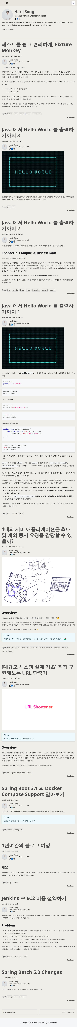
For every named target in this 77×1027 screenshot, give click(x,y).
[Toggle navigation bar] (3, 2)
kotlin (29, 773)
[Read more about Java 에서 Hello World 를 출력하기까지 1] (71, 517)
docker (9, 830)
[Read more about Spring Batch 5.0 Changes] (71, 1000)
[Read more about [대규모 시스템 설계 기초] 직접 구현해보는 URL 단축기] (71, 776)
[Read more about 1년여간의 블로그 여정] (71, 886)
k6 (13, 648)
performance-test (46, 648)
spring (5, 651)
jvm (14, 207)
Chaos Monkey (12, 74)
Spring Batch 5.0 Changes (32, 972)
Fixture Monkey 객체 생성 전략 (16, 89)
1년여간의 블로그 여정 (26, 845)
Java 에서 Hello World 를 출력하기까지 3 (37, 132)
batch (16, 997)
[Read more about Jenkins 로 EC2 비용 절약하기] (71, 960)
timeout (64, 648)
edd (25, 957)
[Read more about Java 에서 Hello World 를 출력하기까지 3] (71, 210)
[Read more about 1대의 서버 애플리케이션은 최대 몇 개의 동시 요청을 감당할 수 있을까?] (71, 654)
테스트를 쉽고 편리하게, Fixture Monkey (37, 47)
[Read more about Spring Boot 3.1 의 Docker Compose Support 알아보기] (71, 833)
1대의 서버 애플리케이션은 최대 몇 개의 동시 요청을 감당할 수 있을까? (37, 535)
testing (9, 114)
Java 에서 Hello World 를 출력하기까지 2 (37, 225)
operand (45, 290)
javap (28, 290)
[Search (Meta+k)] (73, 3)
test (15, 114)
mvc (10, 651)
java (8, 207)
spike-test (34, 648)
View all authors (8, 30)
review (16, 883)
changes (23, 997)
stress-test (24, 648)
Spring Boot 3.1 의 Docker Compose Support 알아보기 (33, 791)
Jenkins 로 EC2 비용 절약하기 (34, 898)
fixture (21, 114)
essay (9, 883)
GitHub (11, 738)
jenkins (9, 957)
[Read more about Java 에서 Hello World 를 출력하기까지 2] (71, 293)
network (57, 648)
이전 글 (4, 246)
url (8, 773)
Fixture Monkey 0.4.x (12, 92)
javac (22, 290)
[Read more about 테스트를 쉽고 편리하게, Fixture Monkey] (71, 117)
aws (17, 648)
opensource (37, 114)
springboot (18, 830)
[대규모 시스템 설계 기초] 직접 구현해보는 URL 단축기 (38, 670)
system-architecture (18, 773)
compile (15, 290)
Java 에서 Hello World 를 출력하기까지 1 (37, 308)
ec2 (21, 957)
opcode (52, 290)
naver (28, 114)
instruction (36, 290)
